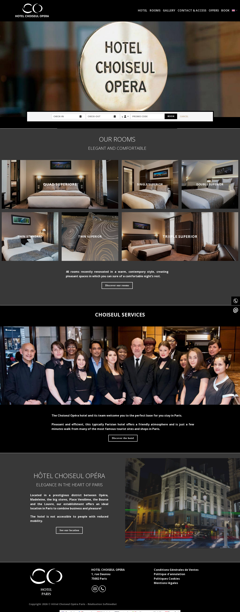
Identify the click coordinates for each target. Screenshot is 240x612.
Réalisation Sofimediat (102, 604)
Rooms (155, 10)
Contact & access (192, 10)
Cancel (184, 116)
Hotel (142, 10)
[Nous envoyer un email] (95, 588)
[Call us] (102, 588)
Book (225, 10)
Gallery (169, 10)
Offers (214, 10)
